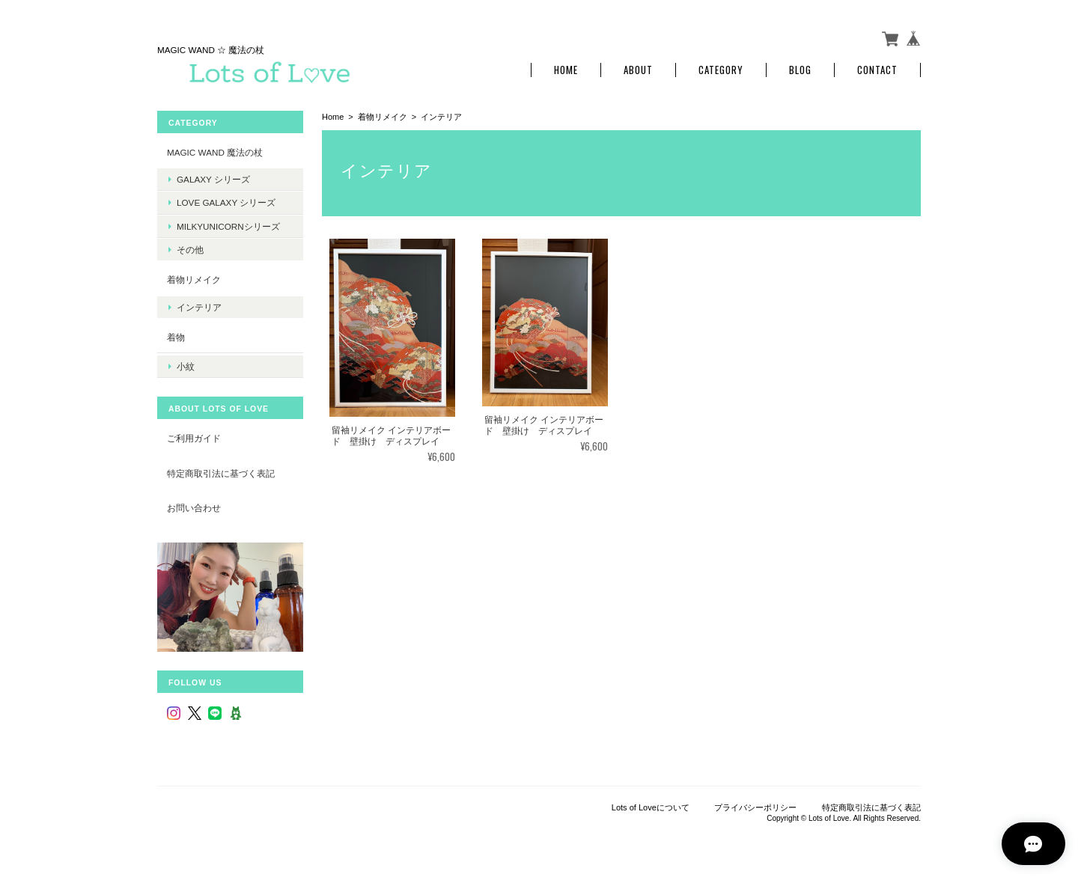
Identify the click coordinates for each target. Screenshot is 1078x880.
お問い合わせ (194, 505)
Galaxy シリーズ (213, 178)
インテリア (199, 306)
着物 (176, 335)
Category (720, 69)
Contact (877, 69)
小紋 (186, 364)
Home (566, 69)
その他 (190, 248)
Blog (800, 69)
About (638, 69)
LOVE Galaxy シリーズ (226, 202)
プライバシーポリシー (755, 805)
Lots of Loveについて (650, 805)
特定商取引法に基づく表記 (221, 471)
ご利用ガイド (194, 436)
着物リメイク (382, 115)
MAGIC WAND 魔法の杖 (215, 151)
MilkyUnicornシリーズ (228, 225)
